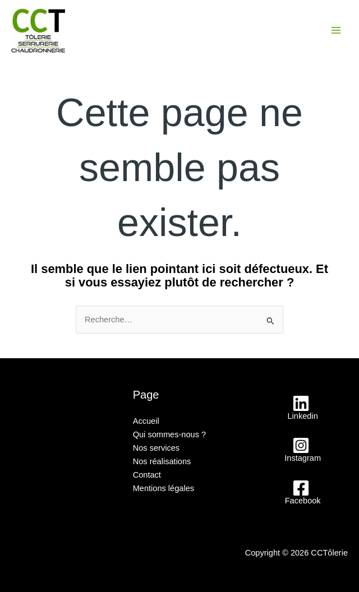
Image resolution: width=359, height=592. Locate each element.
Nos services (156, 447)
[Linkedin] (301, 407)
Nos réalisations (162, 461)
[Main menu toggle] (336, 30)
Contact (147, 474)
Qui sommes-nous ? (169, 434)
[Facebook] (301, 492)
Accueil (146, 421)
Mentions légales (163, 488)
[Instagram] (301, 449)
